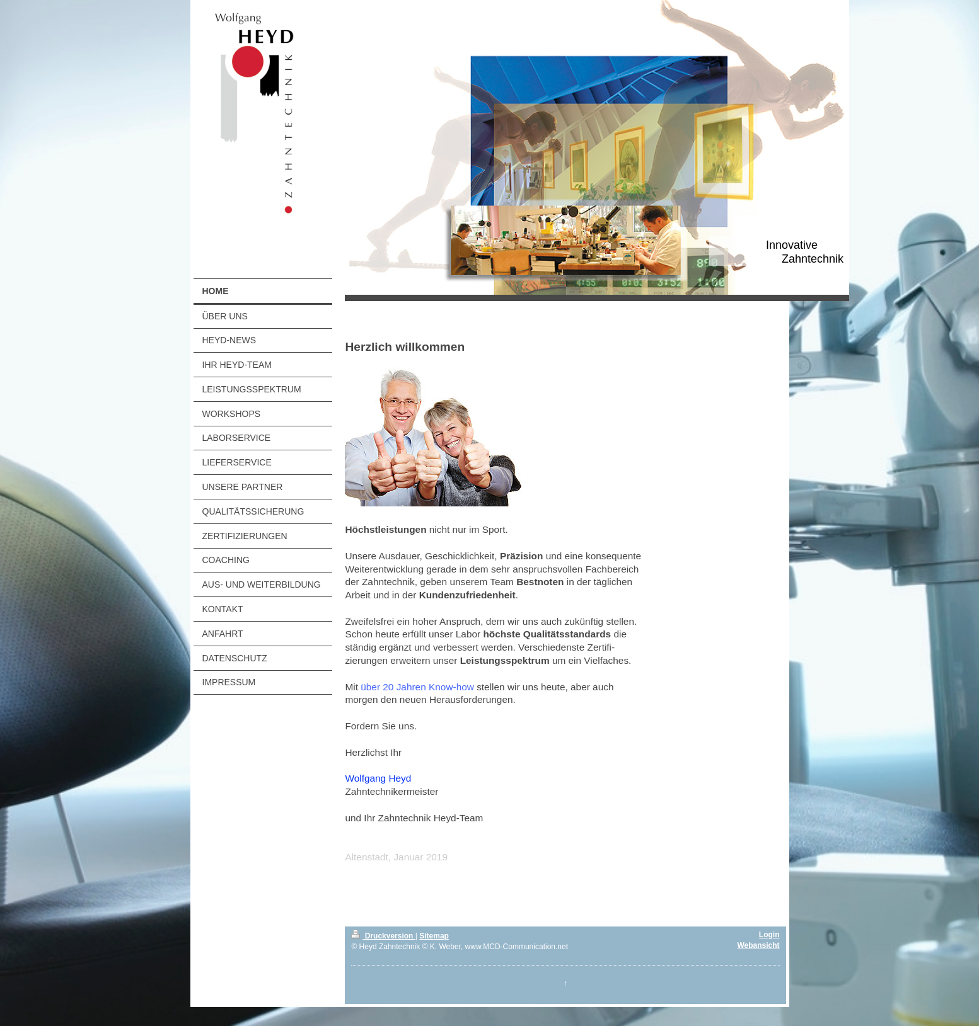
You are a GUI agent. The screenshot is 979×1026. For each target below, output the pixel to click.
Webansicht (758, 945)
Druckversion (383, 936)
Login (769, 934)
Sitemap (434, 936)
